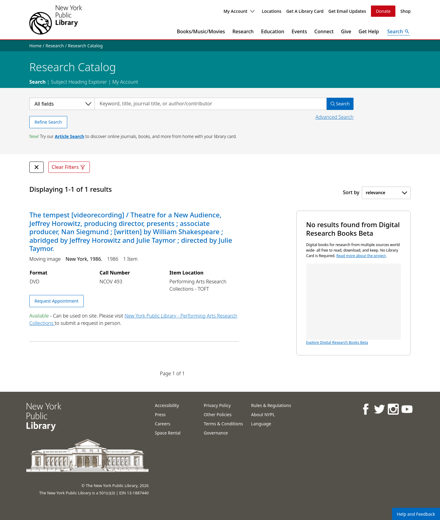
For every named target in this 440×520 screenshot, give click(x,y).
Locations (271, 11)
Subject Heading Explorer (79, 81)
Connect (324, 31)
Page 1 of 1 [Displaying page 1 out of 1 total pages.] (172, 373)
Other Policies (218, 414)
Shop (405, 11)
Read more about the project (361, 255)
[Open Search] (398, 31)
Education (272, 31)
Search (37, 81)
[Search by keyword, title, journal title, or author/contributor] (210, 104)
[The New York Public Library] (55, 20)
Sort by (351, 192)
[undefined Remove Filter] (36, 167)
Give (346, 31)
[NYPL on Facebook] (366, 409)
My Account (238, 11)
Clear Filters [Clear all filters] (69, 167)
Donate (383, 11)
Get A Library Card (305, 11)
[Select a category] (61, 104)
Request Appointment (57, 301)
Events (299, 31)
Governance (216, 433)
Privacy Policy (217, 405)
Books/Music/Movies (201, 31)
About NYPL (263, 414)
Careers (162, 424)
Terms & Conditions (223, 424)
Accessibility (167, 405)
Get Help (369, 31)
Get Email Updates (347, 11)
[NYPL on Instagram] (393, 409)
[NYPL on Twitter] (379, 409)
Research (243, 31)
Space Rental (168, 433)
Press (160, 414)
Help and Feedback (416, 514)
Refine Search (48, 122)
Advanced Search (334, 117)
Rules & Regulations (271, 405)
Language (261, 424)
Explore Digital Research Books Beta (353, 304)
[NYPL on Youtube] (407, 409)
